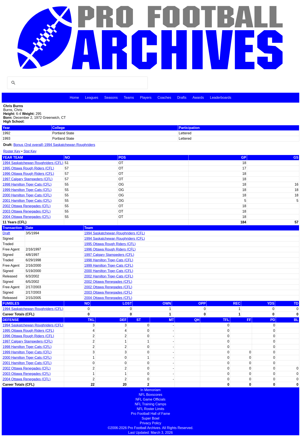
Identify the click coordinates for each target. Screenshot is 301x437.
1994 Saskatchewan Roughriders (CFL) (33, 163)
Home (74, 97)
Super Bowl (150, 418)
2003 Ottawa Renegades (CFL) (26, 211)
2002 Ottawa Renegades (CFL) (26, 206)
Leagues (91, 97)
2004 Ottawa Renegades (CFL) (26, 217)
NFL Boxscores (150, 394)
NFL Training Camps (150, 404)
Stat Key (30, 151)
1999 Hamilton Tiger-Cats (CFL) (27, 190)
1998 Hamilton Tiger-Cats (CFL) (27, 184)
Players (145, 97)
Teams (129, 97)
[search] (76, 82)
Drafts (181, 97)
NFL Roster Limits (150, 409)
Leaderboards (220, 97)
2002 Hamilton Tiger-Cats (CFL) (108, 276)
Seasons (111, 97)
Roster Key (11, 151)
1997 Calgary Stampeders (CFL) (27, 179)
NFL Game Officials (150, 399)
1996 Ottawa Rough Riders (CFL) (28, 173)
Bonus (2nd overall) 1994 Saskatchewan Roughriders (54, 145)
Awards (198, 97)
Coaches (164, 97)
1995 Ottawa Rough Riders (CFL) (28, 168)
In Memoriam (150, 390)
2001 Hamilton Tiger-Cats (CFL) (27, 200)
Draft (6, 233)
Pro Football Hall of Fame (150, 413)
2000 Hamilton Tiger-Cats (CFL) (27, 195)
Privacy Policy (150, 423)
